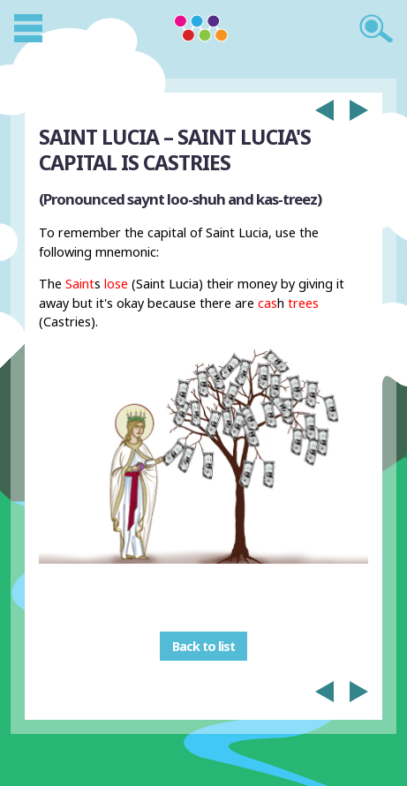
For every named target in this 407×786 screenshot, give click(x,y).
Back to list (203, 646)
